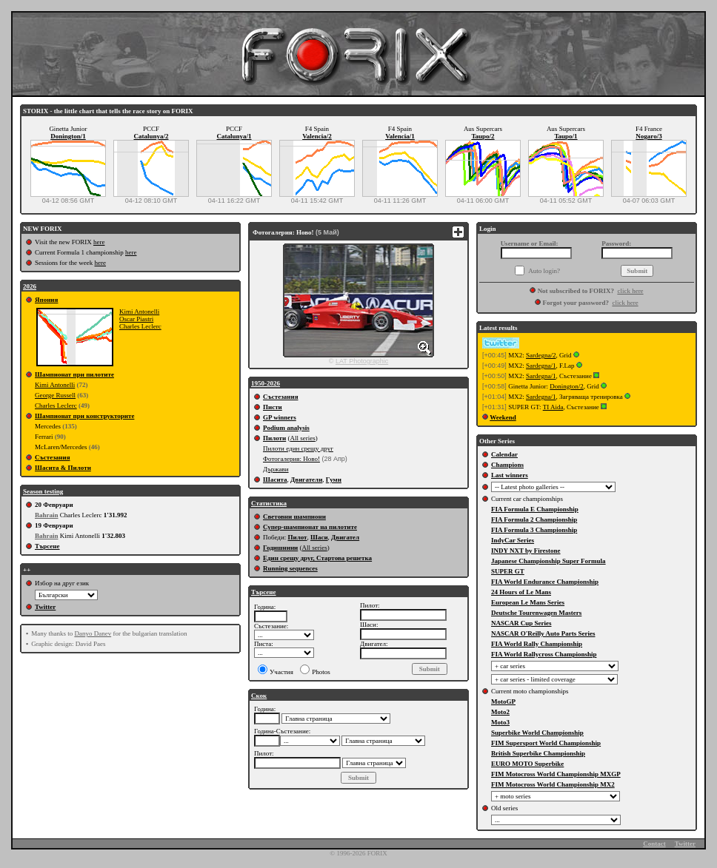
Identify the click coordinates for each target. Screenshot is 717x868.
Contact (654, 843)
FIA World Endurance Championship (544, 581)
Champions (507, 464)
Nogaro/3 (648, 136)
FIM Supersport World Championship (546, 743)
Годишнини (280, 547)
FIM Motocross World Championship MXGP (556, 774)
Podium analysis (286, 427)
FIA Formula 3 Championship (534, 530)
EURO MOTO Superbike (527, 763)
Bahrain (47, 515)
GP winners (279, 417)
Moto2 (500, 712)
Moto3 (500, 722)
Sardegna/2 (541, 355)
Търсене (47, 546)
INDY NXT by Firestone (526, 550)
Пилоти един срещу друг (298, 448)
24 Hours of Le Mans (521, 592)
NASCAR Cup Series (521, 623)
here (99, 242)
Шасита (275, 479)
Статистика (269, 503)
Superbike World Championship (537, 732)
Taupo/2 (482, 136)
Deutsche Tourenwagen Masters (536, 612)
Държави (276, 469)
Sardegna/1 (541, 365)
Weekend (503, 417)
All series (302, 438)
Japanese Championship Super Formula (548, 561)
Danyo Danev (92, 633)
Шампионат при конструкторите (84, 416)
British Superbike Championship (538, 753)
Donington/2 (567, 386)
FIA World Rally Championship (536, 643)
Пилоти (274, 438)
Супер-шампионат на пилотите (310, 527)
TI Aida (553, 407)
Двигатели (306, 479)
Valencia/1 (400, 136)
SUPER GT (507, 571)
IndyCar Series (512, 540)
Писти (272, 407)
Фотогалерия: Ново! (291, 458)
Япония (46, 299)
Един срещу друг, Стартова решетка (317, 558)
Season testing (43, 491)
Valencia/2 (317, 136)
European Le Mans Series (527, 602)
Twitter (45, 606)
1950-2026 (265, 383)
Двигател (345, 537)
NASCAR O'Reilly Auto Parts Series (543, 633)
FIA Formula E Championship (534, 509)
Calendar (504, 454)
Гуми (333, 479)
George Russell (55, 395)
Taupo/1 (565, 136)
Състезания (52, 457)
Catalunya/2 (150, 136)
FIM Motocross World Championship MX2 (553, 784)
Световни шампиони (294, 516)
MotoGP (503, 701)
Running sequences (290, 568)
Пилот (297, 537)
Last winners (509, 475)
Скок (259, 695)
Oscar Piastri (136, 319)
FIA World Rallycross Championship (543, 654)
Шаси (319, 537)
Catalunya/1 (233, 136)
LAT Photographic (362, 361)
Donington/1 (68, 136)
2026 (29, 286)
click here (630, 291)
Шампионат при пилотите (74, 374)
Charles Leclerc (140, 326)
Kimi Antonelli (139, 311)
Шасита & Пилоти (63, 467)
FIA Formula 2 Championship (534, 519)
